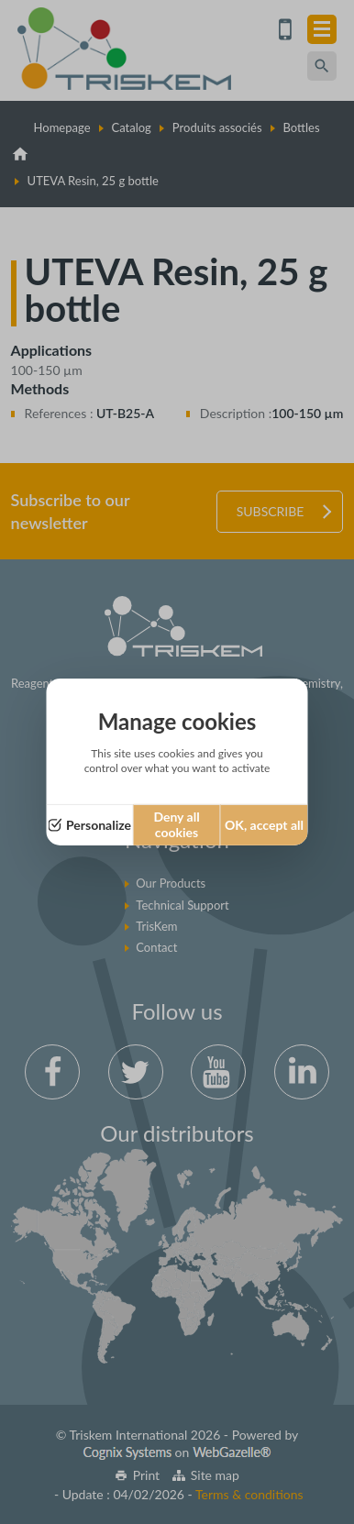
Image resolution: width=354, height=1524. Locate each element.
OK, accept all (264, 825)
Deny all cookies (176, 824)
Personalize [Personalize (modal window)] (98, 825)
